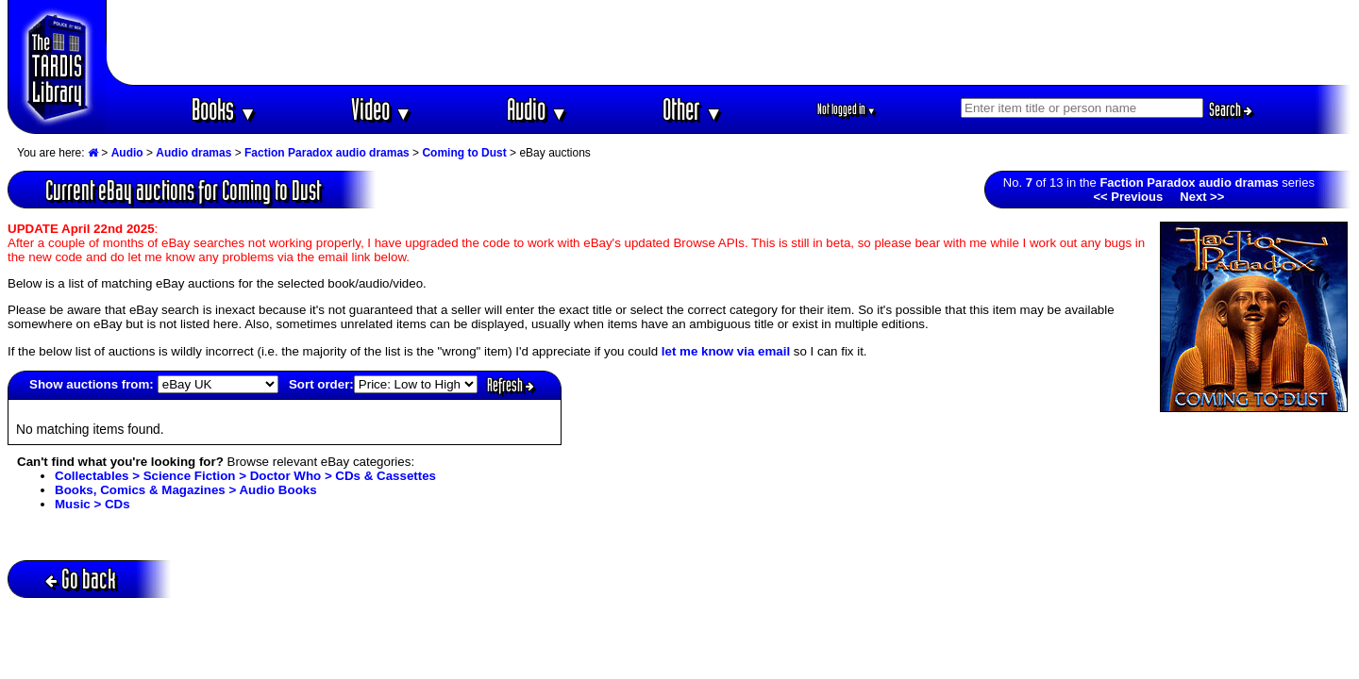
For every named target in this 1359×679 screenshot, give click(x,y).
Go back (80, 578)
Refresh (510, 384)
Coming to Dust (464, 152)
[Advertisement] (729, 42)
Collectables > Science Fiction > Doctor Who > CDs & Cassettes (245, 476)
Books (224, 108)
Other (693, 108)
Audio (537, 108)
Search (1230, 109)
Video (381, 108)
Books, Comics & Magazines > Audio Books (186, 490)
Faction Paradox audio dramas (327, 152)
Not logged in (847, 109)
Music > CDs (92, 504)
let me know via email (726, 351)
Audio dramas (193, 152)
